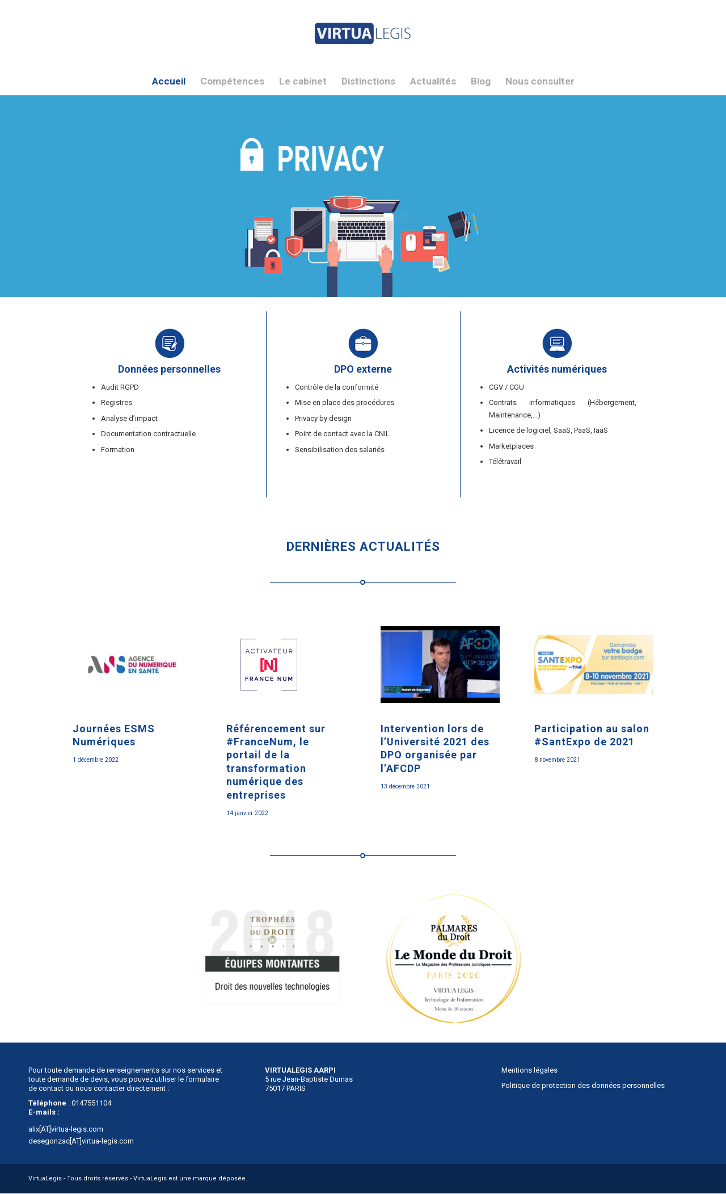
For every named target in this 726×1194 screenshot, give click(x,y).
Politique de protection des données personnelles (583, 1085)
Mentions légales (529, 1070)
